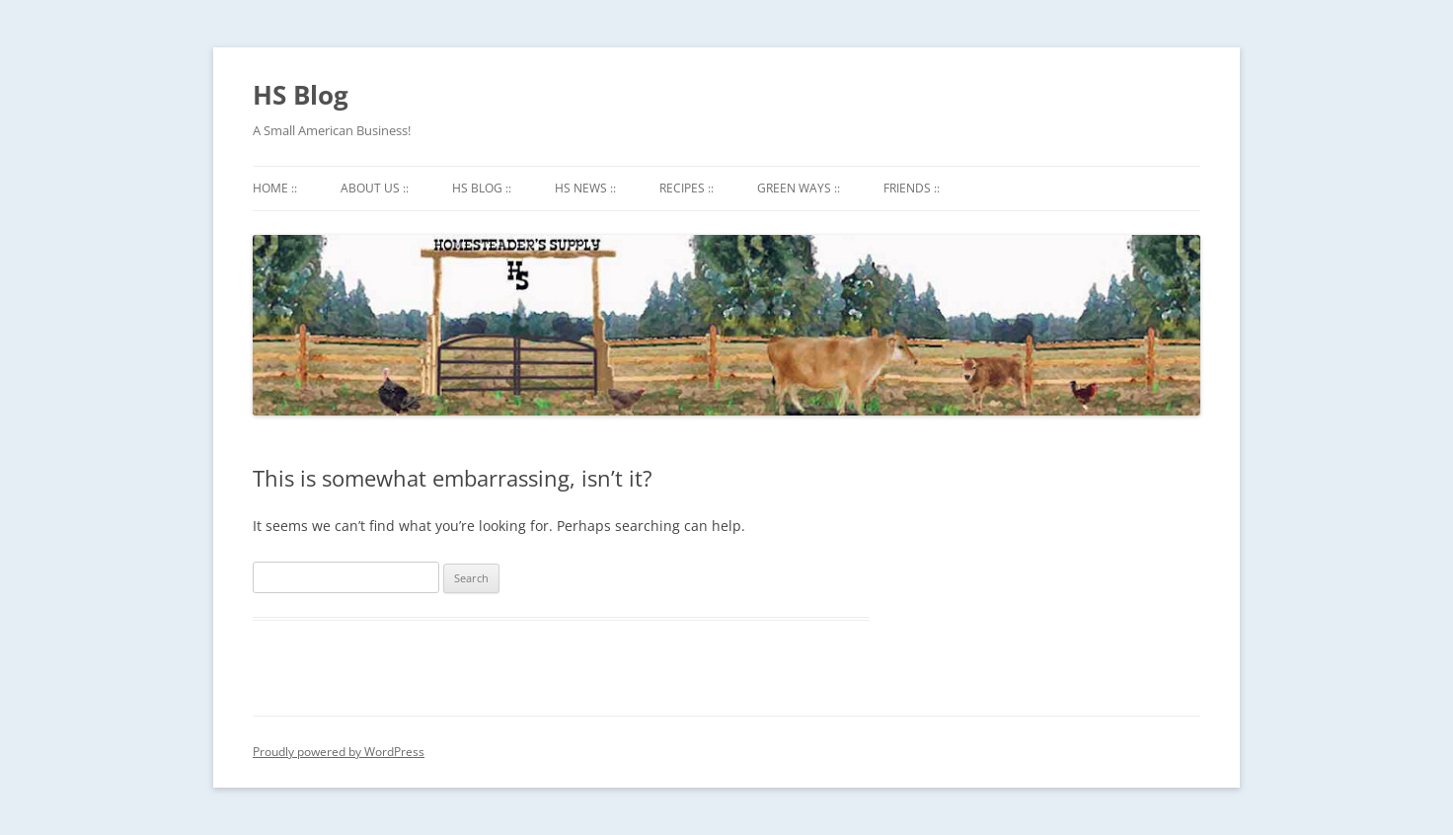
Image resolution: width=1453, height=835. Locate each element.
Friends (911, 188)
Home (275, 188)
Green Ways (798, 188)
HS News (585, 188)
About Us (375, 188)
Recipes (686, 188)
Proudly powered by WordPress (338, 751)
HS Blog (300, 95)
